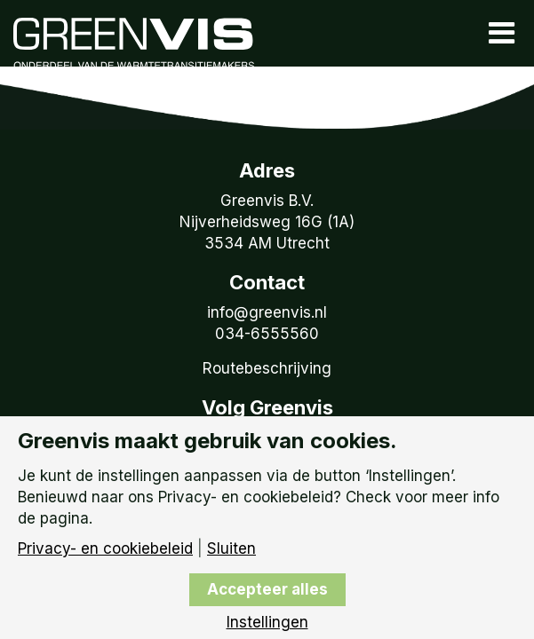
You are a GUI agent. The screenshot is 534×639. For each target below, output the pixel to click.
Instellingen (267, 622)
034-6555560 (267, 334)
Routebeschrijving (267, 368)
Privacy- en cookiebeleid (105, 548)
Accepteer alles (267, 589)
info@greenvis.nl (267, 312)
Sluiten (231, 548)
